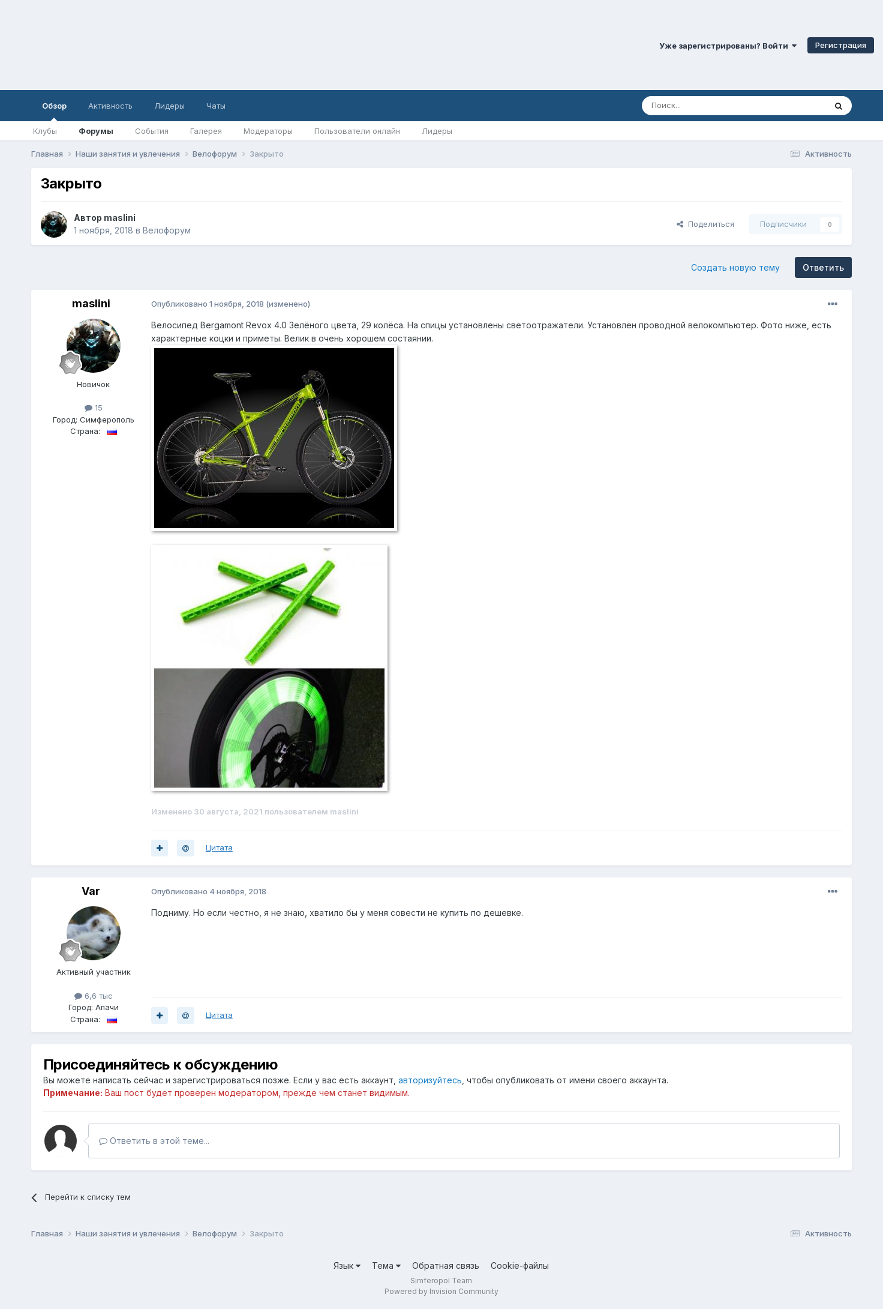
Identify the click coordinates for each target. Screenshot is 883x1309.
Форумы (96, 131)
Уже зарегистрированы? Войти (728, 45)
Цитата (219, 847)
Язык (347, 1265)
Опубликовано (207, 303)
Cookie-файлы (520, 1265)
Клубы (45, 131)
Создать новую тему (735, 267)
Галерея (206, 131)
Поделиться (705, 224)
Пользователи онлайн (357, 131)
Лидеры (437, 131)
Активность (110, 105)
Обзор (54, 111)
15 (94, 407)
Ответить (823, 267)
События (152, 131)
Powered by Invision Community (441, 1291)
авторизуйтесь (430, 1080)
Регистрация (840, 45)
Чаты (216, 105)
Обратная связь (445, 1265)
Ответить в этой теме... (154, 1141)
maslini (120, 217)
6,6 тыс (93, 996)
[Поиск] (706, 105)
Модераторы (268, 131)
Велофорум (167, 230)
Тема (386, 1265)
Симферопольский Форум (165, 45)
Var (91, 891)
